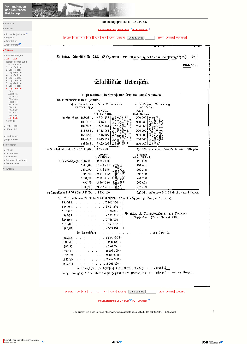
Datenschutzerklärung (16, 160)
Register (9, 37)
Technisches (11, 153)
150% (160, 37)
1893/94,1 (13, 94)
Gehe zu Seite (135, 37)
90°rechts (181, 37)
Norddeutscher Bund (16, 61)
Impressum (11, 156)
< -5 (83, 37)
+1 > (97, 37)
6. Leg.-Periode (14, 80)
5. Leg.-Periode (14, 78)
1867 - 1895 (11, 58)
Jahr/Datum (11, 41)
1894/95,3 (13, 112)
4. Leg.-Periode (14, 75)
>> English (8, 169)
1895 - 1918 (11, 126)
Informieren (10, 144)
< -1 (89, 37)
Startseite (9, 23)
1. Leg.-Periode (14, 67)
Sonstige (10, 120)
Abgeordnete (13, 44)
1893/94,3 (13, 99)
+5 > (104, 37)
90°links (169, 37)
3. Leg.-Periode (14, 72)
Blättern (8, 50)
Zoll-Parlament (13, 64)
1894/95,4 (13, 115)
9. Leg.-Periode (14, 88)
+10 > (111, 37)
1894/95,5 (13, 118)
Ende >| (120, 37)
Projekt (9, 150)
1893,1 (11, 91)
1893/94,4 (13, 102)
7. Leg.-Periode (14, 83)
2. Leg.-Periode (14, 70)
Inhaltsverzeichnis (107, 29)
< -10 (76, 37)
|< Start (67, 37)
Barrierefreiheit (12, 163)
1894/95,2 (13, 110)
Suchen (8, 28)
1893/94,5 (13, 104)
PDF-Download (141, 29)
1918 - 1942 (11, 129)
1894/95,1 (13, 107)
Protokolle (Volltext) (16, 34)
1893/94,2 (13, 96)
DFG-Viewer (124, 29)
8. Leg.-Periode (14, 86)
